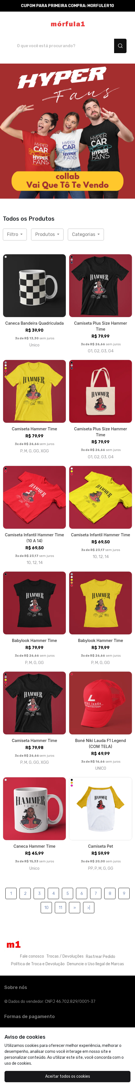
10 (46, 907)
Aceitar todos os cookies (67, 1076)
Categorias (84, 234)
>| (88, 907)
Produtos (45, 234)
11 (60, 907)
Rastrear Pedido (100, 956)
